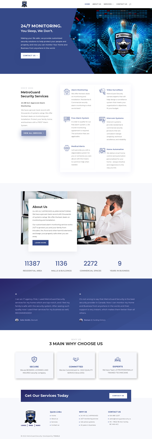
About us (96, 4)
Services (108, 4)
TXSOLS (56, 436)
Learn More (40, 243)
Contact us (121, 4)
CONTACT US (30, 55)
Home (87, 4)
